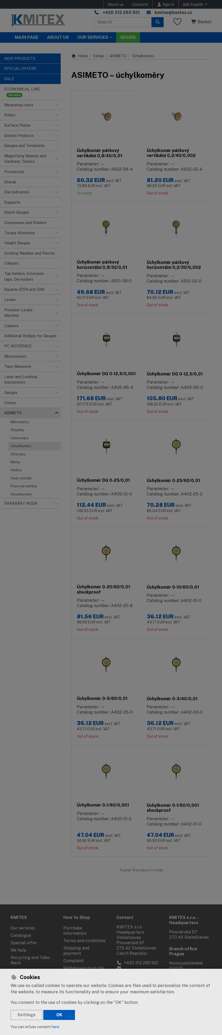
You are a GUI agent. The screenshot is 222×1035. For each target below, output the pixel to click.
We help (18, 948)
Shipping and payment (76, 949)
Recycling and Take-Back (31, 959)
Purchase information (75, 929)
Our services (23, 926)
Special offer (24, 941)
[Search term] (123, 22)
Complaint (73, 959)
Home (79, 56)
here (55, 1027)
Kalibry (16, 470)
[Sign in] (165, 4)
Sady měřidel (21, 478)
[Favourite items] (177, 22)
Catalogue (21, 934)
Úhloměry (18, 454)
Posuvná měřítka (24, 486)
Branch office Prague (183, 950)
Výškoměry (20, 438)
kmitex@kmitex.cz (173, 12)
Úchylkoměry (21, 446)
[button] (56, 105)
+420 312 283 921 (121, 12)
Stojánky (18, 430)
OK (59, 1014)
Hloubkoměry (21, 494)
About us (116, 4)
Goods (128, 37)
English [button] (193, 4)
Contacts (140, 4)
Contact (124, 916)
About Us (58, 37)
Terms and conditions (84, 939)
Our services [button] (92, 37)
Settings (26, 1014)
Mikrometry (20, 422)
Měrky (15, 462)
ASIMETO (118, 56)
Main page (27, 37)
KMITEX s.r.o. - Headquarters (184, 919)
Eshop (98, 56)
